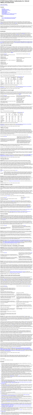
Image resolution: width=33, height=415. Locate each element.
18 (31, 284)
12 (0, 387)
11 (0, 385)
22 (0, 406)
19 (0, 398)
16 (21, 281)
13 (0, 389)
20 (29, 317)
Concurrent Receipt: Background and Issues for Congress (10, 242)
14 (11, 262)
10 (0, 383)
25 (0, 411)
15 (3, 278)
